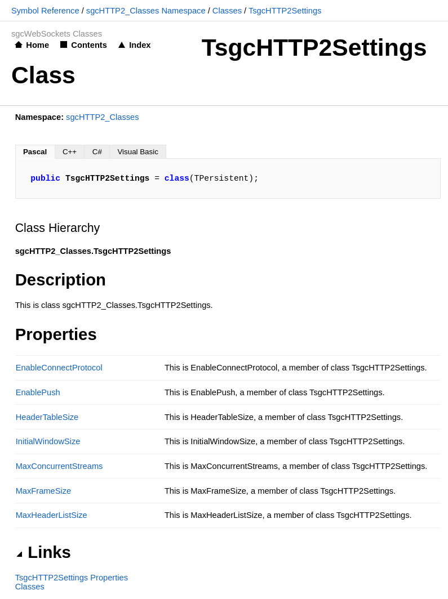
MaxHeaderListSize (51, 515)
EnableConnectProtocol (59, 367)
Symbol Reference (45, 10)
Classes (227, 10)
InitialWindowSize (48, 441)
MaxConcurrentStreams (59, 466)
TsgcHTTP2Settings (285, 10)
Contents (89, 45)
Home (37, 45)
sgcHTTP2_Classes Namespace (146, 10)
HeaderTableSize (47, 417)
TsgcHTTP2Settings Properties (71, 577)
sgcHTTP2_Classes (102, 117)
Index (139, 45)
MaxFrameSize (44, 490)
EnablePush (38, 392)
